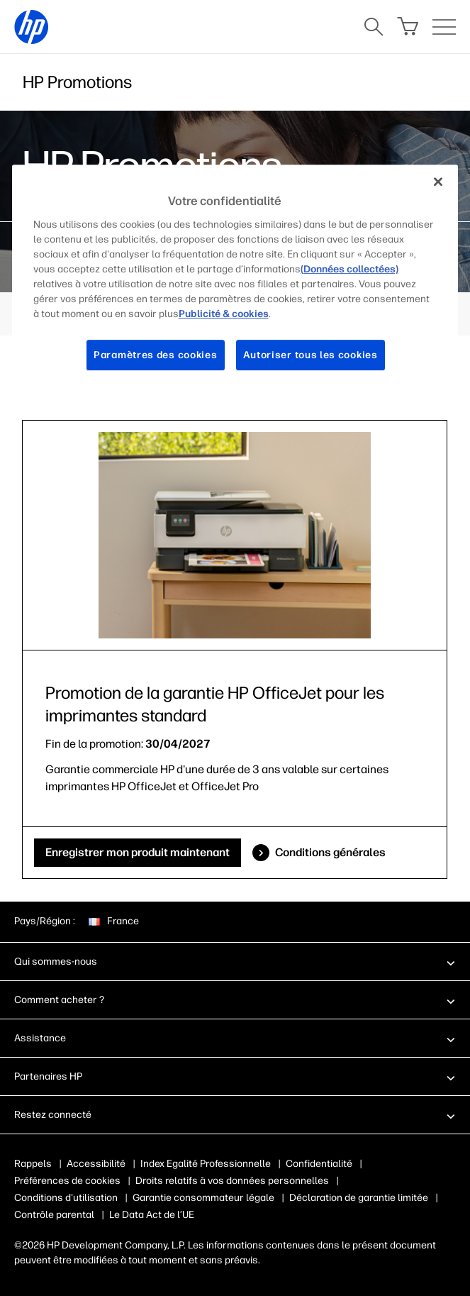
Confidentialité (319, 1164)
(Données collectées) (349, 269)
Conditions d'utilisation (66, 1198)
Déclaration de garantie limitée (358, 1198)
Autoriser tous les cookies (310, 355)
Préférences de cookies (67, 1181)
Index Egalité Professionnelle (205, 1164)
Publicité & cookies (224, 314)
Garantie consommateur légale (203, 1198)
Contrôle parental (54, 1215)
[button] (235, 961)
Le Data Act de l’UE (151, 1215)
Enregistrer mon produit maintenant (137, 852)
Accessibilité (96, 1164)
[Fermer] (438, 181)
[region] (235, 279)
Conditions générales (330, 852)
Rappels (33, 1164)
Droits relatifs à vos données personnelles (232, 1181)
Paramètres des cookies (155, 355)
